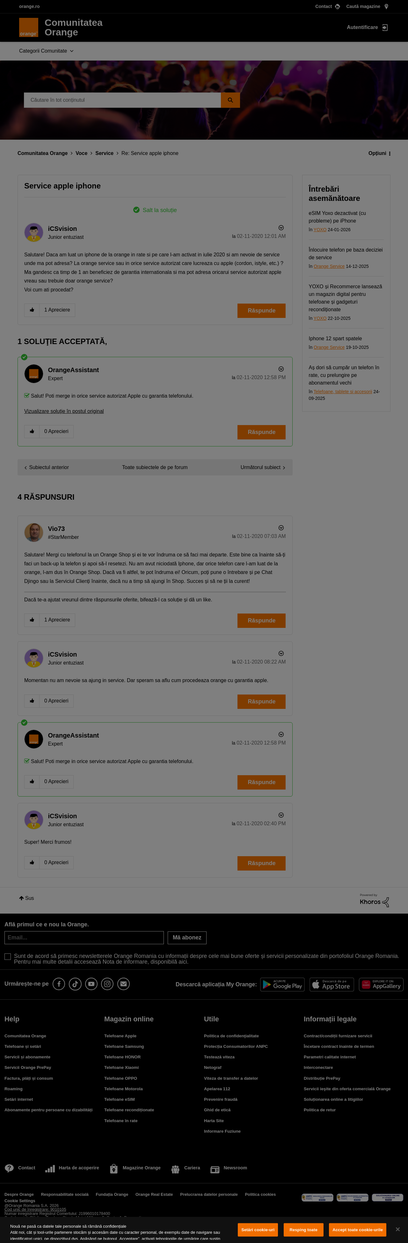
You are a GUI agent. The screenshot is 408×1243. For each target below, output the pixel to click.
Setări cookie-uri (257, 1229)
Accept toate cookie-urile (357, 1229)
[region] (204, 1230)
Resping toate (303, 1229)
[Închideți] (398, 1229)
